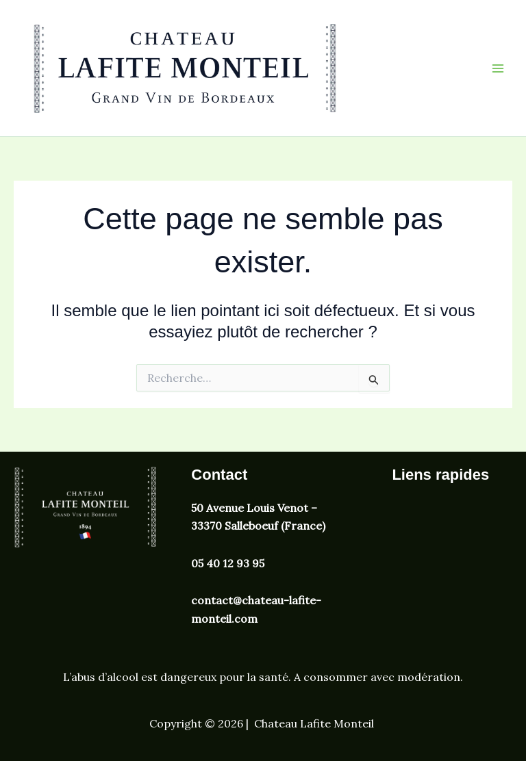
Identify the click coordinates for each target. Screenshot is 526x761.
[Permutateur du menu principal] (498, 67)
